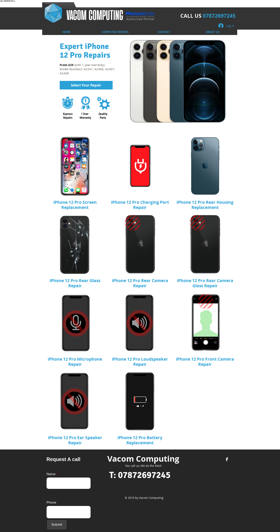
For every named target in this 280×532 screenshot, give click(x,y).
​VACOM (77, 15)
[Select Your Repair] (86, 85)
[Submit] (57, 524)
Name (51, 474)
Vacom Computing (143, 458)
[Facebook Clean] (227, 459)
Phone (51, 502)
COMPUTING (106, 15)
